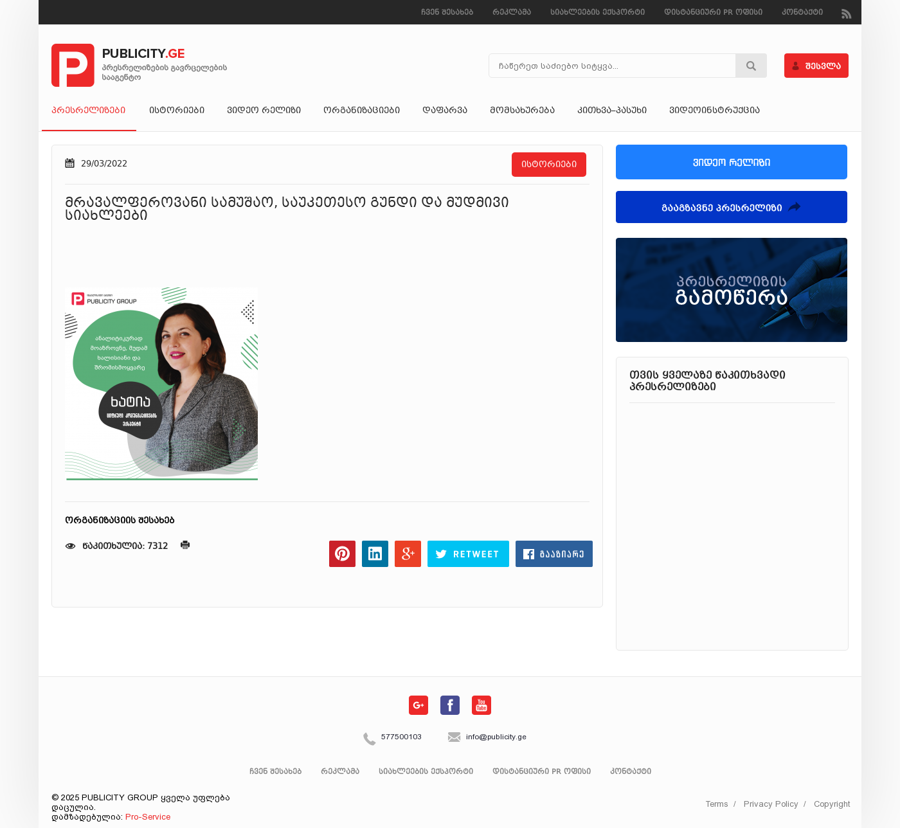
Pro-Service (147, 817)
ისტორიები (176, 111)
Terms (716, 804)
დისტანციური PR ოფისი (713, 13)
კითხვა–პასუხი (612, 111)
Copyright (832, 804)
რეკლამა (511, 13)
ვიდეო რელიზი (264, 111)
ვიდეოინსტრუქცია (714, 111)
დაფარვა (444, 111)
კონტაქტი (802, 13)
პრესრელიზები (89, 111)
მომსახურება (522, 111)
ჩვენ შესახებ (447, 13)
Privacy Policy (771, 804)
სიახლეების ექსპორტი (597, 13)
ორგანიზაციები (361, 111)
